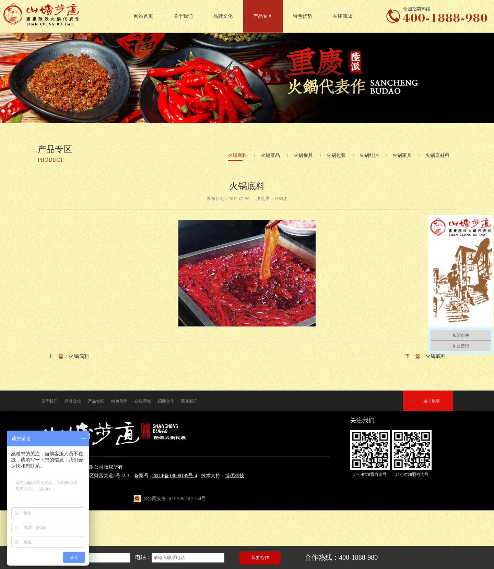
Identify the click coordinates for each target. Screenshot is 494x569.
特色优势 (302, 16)
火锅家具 (402, 155)
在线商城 (342, 16)
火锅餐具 (303, 155)
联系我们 (189, 401)
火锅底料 (237, 155)
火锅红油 (369, 155)
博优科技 (234, 475)
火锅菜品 (270, 155)
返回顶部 (431, 400)
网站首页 (143, 16)
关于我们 (183, 16)
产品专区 (262, 16)
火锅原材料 (437, 155)
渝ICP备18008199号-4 (174, 475)
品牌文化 (223, 16)
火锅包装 (336, 155)
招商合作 (166, 401)
